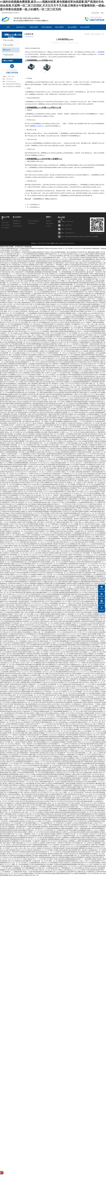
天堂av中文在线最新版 (60, 515)
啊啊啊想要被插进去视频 (13, 396)
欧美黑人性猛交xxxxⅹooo (84, 544)
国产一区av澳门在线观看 (10, 486)
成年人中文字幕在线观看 (93, 333)
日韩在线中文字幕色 (25, 821)
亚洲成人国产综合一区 (31, 875)
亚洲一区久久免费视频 (73, 286)
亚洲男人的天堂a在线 (13, 733)
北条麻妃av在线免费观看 (52, 479)
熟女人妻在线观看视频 (73, 295)
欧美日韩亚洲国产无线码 (70, 763)
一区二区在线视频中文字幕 (76, 515)
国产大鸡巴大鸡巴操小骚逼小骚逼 (72, 263)
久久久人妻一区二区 (55, 385)
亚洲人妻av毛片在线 (98, 479)
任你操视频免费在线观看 (66, 308)
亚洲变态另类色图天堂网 (87, 257)
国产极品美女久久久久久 (24, 626)
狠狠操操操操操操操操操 (91, 380)
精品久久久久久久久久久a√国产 (68, 549)
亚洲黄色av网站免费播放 (13, 448)
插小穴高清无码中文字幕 (42, 709)
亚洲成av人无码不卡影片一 (88, 299)
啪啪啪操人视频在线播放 (50, 331)
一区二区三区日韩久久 (26, 486)
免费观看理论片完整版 (70, 419)
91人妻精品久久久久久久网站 (37, 576)
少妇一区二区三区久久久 (15, 859)
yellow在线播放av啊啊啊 (77, 255)
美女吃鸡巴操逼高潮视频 (56, 655)
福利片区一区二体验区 (53, 410)
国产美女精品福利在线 (88, 376)
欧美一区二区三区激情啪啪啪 (59, 563)
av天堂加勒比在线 (20, 716)
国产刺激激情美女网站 (50, 677)
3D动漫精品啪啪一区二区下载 (69, 560)
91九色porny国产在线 (87, 635)
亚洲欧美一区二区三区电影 (15, 706)
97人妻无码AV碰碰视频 (29, 583)
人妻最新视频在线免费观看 (54, 454)
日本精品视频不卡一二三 (7, 273)
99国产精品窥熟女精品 (10, 387)
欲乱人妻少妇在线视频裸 (37, 475)
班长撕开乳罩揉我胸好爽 (76, 317)
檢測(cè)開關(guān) (18, 226)
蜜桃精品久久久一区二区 (38, 275)
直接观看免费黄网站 (54, 839)
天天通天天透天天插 (56, 513)
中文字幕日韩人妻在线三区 (58, 675)
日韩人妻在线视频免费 (73, 358)
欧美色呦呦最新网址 (8, 500)
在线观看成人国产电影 (62, 255)
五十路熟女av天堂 (61, 441)
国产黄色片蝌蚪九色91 (81, 311)
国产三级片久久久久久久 (49, 279)
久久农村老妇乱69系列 (62, 664)
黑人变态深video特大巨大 (52, 780)
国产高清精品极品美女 (30, 490)
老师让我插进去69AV (93, 580)
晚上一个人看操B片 (12, 735)
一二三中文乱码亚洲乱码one (86, 421)
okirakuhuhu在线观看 (43, 643)
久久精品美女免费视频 (27, 264)
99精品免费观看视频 (15, 598)
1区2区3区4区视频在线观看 (41, 486)
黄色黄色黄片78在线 (90, 495)
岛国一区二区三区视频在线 (87, 320)
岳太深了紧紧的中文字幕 (89, 450)
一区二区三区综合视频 (62, 689)
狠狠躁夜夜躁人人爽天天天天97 (73, 394)
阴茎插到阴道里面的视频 (73, 437)
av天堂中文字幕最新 (14, 697)
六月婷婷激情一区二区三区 (54, 340)
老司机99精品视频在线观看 (66, 661)
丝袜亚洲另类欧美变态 (49, 578)
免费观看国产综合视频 (72, 643)
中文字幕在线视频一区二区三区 (15, 554)
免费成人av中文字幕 (80, 590)
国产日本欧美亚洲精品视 (27, 499)
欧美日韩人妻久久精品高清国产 (14, 272)
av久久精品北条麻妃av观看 (65, 311)
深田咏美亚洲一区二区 (64, 333)
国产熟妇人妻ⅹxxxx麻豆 (23, 828)
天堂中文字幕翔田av (99, 727)
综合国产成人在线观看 (20, 394)
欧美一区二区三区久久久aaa (34, 554)
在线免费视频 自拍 (44, 322)
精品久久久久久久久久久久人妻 (82, 671)
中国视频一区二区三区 (78, 333)
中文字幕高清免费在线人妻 (80, 272)
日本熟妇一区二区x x (63, 344)
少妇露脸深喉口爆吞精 (73, 599)
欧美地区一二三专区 (9, 358)
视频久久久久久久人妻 (90, 394)
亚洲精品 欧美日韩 (38, 601)
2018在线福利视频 (76, 315)
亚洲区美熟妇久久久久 (52, 718)
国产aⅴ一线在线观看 (84, 859)
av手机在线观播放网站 (53, 538)
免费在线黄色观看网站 (27, 655)
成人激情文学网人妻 (99, 259)
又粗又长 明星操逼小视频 (31, 382)
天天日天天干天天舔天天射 (56, 733)
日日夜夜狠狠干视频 (35, 481)
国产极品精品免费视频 (31, 284)
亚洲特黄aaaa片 (23, 688)
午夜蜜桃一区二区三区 (31, 259)
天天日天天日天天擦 (62, 688)
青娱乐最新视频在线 (63, 488)
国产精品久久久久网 (72, 727)
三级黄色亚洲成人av (21, 535)
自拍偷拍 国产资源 (52, 327)
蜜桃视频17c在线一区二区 (59, 808)
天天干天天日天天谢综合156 (73, 383)
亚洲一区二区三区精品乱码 (68, 572)
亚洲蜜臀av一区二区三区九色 (85, 691)
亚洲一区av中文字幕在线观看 (28, 443)
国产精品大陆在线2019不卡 (27, 482)
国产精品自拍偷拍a (94, 846)
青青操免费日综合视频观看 (32, 664)
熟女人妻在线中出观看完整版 (29, 286)
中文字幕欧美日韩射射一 (19, 329)
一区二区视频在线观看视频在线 (36, 715)
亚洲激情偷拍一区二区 (17, 284)
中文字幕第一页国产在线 (53, 859)
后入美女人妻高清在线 (65, 288)
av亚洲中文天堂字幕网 (69, 626)
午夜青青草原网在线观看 (93, 679)
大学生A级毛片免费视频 (19, 682)
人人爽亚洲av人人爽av (96, 459)
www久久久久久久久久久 (52, 428)
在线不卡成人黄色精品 (21, 481)
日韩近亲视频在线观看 (20, 279)
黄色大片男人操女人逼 (74, 290)
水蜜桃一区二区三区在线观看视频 (10, 324)
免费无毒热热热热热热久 (53, 367)
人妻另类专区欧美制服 (64, 338)
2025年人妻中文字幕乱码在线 (59, 450)
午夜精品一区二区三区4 (68, 691)
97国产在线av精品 (62, 416)
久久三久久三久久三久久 (14, 529)
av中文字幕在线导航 (86, 758)
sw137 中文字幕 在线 (92, 454)
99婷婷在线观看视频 (99, 477)
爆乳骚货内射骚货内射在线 (24, 347)
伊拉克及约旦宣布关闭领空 (43, 873)
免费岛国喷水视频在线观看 (10, 738)
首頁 (8, 27)
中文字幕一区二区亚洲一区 (8, 473)
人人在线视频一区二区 (62, 266)
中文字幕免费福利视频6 (75, 716)
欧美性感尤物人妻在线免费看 (22, 277)
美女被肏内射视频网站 (37, 326)
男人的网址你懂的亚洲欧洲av (87, 432)
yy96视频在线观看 (74, 837)
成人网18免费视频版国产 (55, 300)
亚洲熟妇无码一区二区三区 (85, 484)
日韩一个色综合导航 (54, 819)
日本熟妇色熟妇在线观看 (83, 452)
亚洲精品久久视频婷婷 (20, 428)
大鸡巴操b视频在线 (61, 481)
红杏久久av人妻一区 (9, 293)
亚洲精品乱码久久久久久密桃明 (51, 407)
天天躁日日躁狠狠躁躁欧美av (38, 864)
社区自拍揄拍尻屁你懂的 (47, 266)
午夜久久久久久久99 (41, 360)
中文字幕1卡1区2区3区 (64, 342)
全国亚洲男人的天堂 (56, 436)
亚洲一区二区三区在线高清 (42, 306)
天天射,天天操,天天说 (87, 646)
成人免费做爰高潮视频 (62, 857)
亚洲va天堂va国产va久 (39, 522)
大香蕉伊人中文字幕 (49, 652)
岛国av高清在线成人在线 (49, 369)
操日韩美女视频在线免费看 (79, 401)
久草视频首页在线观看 (60, 412)
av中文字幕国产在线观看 (46, 284)
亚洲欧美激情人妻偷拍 (71, 736)
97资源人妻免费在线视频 (57, 252)
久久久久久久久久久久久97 (25, 306)
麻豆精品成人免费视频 (67, 841)
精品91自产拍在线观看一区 (30, 392)
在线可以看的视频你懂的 (96, 500)
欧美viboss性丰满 (89, 623)
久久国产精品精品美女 (15, 356)
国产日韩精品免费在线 (54, 282)
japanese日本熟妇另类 (93, 313)
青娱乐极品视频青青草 (30, 544)
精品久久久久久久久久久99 (71, 634)
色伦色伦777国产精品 (7, 412)
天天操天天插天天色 (18, 259)
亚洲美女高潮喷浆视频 (22, 803)
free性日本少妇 (33, 605)
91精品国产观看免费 (9, 839)
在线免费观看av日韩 (24, 383)
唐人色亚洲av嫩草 (79, 693)
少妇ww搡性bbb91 (8, 805)
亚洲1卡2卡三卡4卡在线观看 (32, 369)
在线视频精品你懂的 (8, 716)
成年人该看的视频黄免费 (39, 263)
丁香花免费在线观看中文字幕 (56, 437)
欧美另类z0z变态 (60, 610)
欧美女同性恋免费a (17, 713)
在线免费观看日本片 (16, 517)
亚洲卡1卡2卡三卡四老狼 (29, 396)
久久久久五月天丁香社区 (22, 594)
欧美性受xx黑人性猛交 (25, 585)
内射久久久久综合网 (54, 452)
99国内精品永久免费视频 (43, 391)
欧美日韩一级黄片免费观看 (13, 338)
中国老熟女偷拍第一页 (25, 601)
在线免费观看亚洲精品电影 (30, 515)
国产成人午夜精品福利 (13, 264)
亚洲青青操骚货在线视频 (49, 272)
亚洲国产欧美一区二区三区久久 (25, 391)
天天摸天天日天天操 (68, 511)
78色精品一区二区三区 (79, 756)
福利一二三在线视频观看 (29, 313)
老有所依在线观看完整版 (51, 832)
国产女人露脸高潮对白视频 (90, 252)
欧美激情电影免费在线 (70, 861)
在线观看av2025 (68, 382)
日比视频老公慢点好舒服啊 (53, 626)
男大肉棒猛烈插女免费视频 (95, 756)
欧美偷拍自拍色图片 (43, 376)
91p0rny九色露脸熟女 (24, 372)
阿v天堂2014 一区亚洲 (81, 331)
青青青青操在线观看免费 (21, 403)
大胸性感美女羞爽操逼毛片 (96, 351)
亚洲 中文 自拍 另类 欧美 (13, 844)
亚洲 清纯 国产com (26, 470)
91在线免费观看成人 (24, 477)
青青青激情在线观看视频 (56, 736)
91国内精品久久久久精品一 (45, 790)
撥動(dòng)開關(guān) (33, 221)
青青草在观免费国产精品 (74, 735)
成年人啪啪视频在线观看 (41, 634)
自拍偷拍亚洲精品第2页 (42, 261)
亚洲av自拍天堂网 (85, 358)
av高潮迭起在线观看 (41, 434)
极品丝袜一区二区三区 (41, 861)
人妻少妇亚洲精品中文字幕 (73, 252)
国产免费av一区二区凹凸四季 (58, 365)
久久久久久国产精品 (43, 726)
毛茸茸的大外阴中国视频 (9, 437)
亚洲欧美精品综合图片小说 (33, 817)
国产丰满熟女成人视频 (11, 783)
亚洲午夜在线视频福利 (21, 362)
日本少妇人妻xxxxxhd (68, 293)
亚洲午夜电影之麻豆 (37, 646)
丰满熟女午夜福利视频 (23, 632)
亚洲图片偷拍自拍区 (75, 360)
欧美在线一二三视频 (61, 666)
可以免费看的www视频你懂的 (65, 754)
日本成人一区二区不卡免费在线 (87, 268)
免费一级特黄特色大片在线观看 (42, 585)
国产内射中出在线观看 (9, 308)
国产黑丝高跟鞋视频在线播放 (89, 585)
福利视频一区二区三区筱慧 (57, 423)
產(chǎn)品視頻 (10, 40)
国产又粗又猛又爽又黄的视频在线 (53, 394)
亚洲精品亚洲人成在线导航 (53, 814)
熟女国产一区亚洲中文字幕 (97, 272)
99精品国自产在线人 (95, 508)
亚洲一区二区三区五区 (28, 365)
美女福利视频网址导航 (93, 578)
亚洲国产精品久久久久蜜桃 (58, 835)
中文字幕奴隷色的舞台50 (21, 412)
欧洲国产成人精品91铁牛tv (56, 769)
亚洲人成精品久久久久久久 (35, 549)
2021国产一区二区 (71, 268)
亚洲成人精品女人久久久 (92, 522)
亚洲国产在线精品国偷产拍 (10, 698)
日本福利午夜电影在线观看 (76, 706)
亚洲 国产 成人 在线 (85, 291)
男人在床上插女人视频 (11, 443)
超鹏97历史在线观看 (43, 455)
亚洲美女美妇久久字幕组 (66, 751)
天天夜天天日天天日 (82, 547)
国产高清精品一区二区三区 (24, 502)
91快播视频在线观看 (17, 490)
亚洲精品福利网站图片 (29, 630)
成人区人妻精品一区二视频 (75, 446)
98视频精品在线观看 (43, 583)
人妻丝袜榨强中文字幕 (67, 538)
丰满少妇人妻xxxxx (21, 273)
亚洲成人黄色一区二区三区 (15, 695)
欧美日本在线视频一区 (88, 607)
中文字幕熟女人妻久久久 (92, 335)
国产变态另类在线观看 (87, 783)
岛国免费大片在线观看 (61, 790)
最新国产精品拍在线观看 (78, 659)
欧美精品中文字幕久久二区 (48, 338)
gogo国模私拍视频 (48, 785)
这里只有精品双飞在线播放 (46, 706)
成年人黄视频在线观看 (87, 713)
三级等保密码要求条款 (68, 405)
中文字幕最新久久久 (68, 389)
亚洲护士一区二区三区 (61, 461)
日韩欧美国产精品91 (81, 817)
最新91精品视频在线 (87, 418)
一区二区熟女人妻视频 (63, 401)
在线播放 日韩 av (91, 288)
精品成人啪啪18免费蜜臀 (16, 441)
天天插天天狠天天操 (84, 711)
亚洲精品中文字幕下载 (96, 282)
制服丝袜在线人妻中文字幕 (15, 659)
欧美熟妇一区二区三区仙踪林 (53, 625)
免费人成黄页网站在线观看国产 (81, 472)
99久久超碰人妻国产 (70, 491)
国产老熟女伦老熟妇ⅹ (68, 531)
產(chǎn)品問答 (85, 27)
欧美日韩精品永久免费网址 (17, 785)
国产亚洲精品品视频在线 (81, 275)
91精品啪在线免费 (68, 508)
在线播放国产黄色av (76, 488)
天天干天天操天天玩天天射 (18, 400)
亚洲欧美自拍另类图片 (22, 621)
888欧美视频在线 (83, 282)
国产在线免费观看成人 (9, 290)
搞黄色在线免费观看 (19, 837)
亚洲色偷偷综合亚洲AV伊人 (43, 363)
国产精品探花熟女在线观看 (58, 261)
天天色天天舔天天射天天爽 (24, 304)
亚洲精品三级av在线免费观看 (65, 309)
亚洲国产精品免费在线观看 (87, 457)
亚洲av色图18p (27, 859)
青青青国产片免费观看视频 (79, 342)
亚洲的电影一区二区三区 (18, 445)
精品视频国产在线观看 (91, 666)
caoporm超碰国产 (61, 871)
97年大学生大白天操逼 (26, 571)
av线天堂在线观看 (80, 578)
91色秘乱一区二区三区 (49, 400)
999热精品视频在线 (68, 454)
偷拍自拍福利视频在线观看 (32, 567)
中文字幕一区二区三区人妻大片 (70, 646)
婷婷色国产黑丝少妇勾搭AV (26, 493)
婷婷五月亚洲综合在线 (96, 378)
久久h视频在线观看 (96, 300)
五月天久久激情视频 (85, 707)
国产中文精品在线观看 (74, 641)
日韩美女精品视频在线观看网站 (47, 313)
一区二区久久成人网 (68, 427)
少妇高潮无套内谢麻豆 (14, 583)
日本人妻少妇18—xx (78, 463)
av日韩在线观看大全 (49, 336)
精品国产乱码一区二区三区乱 (57, 254)
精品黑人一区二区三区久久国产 (91, 722)
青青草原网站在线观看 (81, 511)
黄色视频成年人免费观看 (42, 299)
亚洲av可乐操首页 (62, 369)
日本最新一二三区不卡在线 (87, 565)
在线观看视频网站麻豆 (31, 257)
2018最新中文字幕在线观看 (70, 264)
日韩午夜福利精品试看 (18, 592)
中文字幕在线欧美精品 (29, 801)
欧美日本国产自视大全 (45, 259)
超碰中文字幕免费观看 (85, 558)
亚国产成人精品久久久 (58, 286)
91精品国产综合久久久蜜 (25, 387)
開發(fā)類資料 (10, 55)
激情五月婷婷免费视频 (9, 560)
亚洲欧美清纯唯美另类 (48, 481)
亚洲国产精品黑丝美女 (7, 472)
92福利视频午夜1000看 (48, 659)
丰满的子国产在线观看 (97, 844)
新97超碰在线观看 (7, 715)
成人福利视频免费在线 (37, 403)
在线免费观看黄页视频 (73, 302)
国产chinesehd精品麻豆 (60, 630)
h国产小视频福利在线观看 (82, 309)
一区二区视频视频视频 (64, 272)
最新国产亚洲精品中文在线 (84, 477)
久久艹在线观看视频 (52, 387)
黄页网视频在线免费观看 (13, 376)
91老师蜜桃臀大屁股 (9, 814)
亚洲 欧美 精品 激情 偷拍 (89, 434)
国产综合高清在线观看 (85, 612)
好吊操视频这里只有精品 (93, 464)
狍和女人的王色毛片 (91, 481)
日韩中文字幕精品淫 (93, 362)
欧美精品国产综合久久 (33, 799)
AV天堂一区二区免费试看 (53, 427)
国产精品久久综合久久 (58, 320)
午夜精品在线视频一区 (88, 455)
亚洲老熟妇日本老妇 (22, 576)
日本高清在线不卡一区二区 (35, 472)
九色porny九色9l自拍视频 (60, 607)
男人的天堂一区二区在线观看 (34, 677)
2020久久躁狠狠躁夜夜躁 (13, 419)
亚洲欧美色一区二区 (92, 700)
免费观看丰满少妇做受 (70, 421)
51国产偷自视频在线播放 (48, 318)
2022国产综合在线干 (73, 257)
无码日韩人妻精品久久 (66, 533)
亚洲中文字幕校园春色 (13, 643)
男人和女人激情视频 (80, 580)
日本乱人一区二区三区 (70, 306)
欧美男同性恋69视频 (38, 626)
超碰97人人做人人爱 (81, 751)
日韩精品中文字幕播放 (62, 834)
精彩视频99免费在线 (84, 549)
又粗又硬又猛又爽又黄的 (77, 266)
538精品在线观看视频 (73, 365)
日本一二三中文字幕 (23, 488)
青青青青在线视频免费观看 (77, 695)
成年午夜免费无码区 (80, 362)
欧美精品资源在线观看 (78, 832)
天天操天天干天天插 (57, 502)
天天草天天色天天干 (99, 387)
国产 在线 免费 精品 (53, 644)
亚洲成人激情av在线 (50, 401)
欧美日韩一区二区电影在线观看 (38, 810)
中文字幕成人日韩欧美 (82, 686)
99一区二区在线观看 (15, 823)
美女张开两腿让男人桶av (60, 724)
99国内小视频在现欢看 (96, 273)
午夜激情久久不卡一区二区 (61, 398)
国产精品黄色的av (84, 264)
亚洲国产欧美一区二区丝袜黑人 (85, 531)
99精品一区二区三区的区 (66, 403)
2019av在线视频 (49, 351)
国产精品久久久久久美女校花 (36, 718)
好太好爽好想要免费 (67, 362)
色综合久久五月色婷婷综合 (95, 751)
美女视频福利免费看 (60, 567)
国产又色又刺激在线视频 (88, 781)
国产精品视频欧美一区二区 (67, 327)
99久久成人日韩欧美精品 (33, 407)
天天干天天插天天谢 (84, 592)
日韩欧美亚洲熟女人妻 (35, 668)
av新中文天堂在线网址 (66, 554)
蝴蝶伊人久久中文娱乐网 (50, 592)
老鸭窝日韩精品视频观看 (66, 331)
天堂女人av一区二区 (37, 468)
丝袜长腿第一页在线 (9, 852)
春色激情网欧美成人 (12, 635)
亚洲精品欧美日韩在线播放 (65, 580)
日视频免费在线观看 (80, 533)
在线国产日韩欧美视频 (48, 309)
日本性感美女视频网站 (45, 807)
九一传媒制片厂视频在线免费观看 (93, 322)
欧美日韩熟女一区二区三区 (10, 571)
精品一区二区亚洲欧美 (20, 661)
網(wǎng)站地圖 (95, 12)
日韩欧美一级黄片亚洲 (80, 668)
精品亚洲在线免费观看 (21, 427)
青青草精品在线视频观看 (90, 486)
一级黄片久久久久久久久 (13, 300)
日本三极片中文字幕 (39, 387)
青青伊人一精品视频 (55, 264)
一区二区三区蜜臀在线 (22, 367)
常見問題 (48, 226)
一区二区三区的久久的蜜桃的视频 (29, 255)
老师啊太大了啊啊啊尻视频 (61, 363)
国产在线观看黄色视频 (23, 852)
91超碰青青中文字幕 (82, 293)
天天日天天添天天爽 (30, 491)
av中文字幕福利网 (29, 819)
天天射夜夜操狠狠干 (70, 502)
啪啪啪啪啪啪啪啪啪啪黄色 (32, 317)
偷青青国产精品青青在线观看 (67, 392)
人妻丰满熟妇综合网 (28, 421)
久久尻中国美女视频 (39, 553)
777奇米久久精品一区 (19, 614)
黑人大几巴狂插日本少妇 (88, 365)
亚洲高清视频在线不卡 (98, 472)
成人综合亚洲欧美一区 (81, 661)
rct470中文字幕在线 (6, 329)
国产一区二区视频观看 (28, 300)
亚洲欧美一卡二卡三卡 (7, 549)
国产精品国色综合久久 (39, 828)
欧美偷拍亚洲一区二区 (32, 837)
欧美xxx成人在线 (43, 295)
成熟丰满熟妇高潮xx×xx (85, 619)
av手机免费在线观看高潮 (68, 576)
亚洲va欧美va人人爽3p (65, 603)
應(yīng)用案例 (72, 27)
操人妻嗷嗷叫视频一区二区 (24, 479)
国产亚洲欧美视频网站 (15, 587)
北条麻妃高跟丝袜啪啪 (31, 740)
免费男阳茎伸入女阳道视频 (77, 790)
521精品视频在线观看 (85, 372)
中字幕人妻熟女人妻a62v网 (32, 441)
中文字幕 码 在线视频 (18, 295)
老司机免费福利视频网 (81, 403)
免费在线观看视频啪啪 (14, 565)
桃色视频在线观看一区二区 (63, 463)
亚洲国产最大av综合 (15, 630)
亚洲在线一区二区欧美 (91, 583)
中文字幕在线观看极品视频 (76, 666)
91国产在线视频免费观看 (85, 655)
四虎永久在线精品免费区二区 (41, 409)
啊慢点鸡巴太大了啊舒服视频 (60, 868)
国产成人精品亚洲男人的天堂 (53, 468)
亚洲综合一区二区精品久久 (75, 482)
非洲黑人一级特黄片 (55, 270)
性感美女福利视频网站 (92, 832)
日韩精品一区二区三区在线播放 (73, 380)
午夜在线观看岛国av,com (49, 700)
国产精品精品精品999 (37, 871)
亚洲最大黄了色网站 (95, 603)
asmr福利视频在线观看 (92, 255)
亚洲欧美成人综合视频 (85, 736)
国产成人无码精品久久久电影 (55, 383)
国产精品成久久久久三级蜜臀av (28, 439)
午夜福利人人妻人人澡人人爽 (36, 466)
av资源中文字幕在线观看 (87, 870)
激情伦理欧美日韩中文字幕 (42, 293)
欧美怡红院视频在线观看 (73, 789)
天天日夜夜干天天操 (22, 814)
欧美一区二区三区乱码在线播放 (67, 279)
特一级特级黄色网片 (33, 753)
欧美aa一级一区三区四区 (12, 432)
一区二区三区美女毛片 (40, 358)
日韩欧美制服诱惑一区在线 (56, 432)
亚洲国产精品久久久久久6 (46, 490)
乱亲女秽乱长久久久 (82, 794)
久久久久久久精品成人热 (65, 297)
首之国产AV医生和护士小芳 (52, 589)
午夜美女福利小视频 (9, 410)
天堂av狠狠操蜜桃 (86, 259)
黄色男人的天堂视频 (29, 504)
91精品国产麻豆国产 (58, 544)
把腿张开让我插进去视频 (61, 284)
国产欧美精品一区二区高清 (29, 324)
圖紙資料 (48, 221)
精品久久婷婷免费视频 (71, 291)
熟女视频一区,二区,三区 (85, 479)
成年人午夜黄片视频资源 (64, 518)
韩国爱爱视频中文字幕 (15, 792)
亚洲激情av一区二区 (85, 270)
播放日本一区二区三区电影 (41, 450)
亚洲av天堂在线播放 (74, 843)
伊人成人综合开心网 (54, 621)
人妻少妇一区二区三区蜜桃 (70, 270)
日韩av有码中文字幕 (42, 801)
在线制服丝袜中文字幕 (86, 643)
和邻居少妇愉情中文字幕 (19, 596)
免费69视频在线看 (44, 781)
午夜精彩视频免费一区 (18, 619)
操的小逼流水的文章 (9, 297)
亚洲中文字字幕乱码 (50, 342)
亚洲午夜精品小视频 (71, 655)
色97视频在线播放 (43, 722)
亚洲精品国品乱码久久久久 (68, 428)
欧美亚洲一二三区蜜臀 (62, 317)
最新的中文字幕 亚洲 (91, 535)
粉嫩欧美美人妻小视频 (89, 290)
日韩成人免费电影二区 (56, 508)
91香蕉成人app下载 (89, 724)
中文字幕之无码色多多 (74, 445)
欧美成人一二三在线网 (35, 279)
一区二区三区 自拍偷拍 (36, 812)
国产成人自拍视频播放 (95, 293)
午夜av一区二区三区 (62, 731)
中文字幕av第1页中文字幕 (8, 632)
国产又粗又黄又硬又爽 (54, 275)
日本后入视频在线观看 (82, 639)
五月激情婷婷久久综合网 (51, 572)
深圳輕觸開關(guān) (35, 204)
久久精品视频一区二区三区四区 (74, 614)
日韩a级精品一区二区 (68, 385)
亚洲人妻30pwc (48, 758)
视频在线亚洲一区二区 (47, 641)
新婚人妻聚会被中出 (35, 756)
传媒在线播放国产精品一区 (17, 616)
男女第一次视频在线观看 (10, 821)
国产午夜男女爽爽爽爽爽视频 (32, 344)
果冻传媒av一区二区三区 (23, 729)
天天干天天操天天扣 (8, 594)
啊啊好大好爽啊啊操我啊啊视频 (18, 463)
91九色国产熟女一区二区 (89, 423)
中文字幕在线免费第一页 (26, 841)
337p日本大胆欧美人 (65, 704)
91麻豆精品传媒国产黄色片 (72, 418)
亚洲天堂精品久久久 (79, 554)
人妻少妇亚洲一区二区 (98, 452)
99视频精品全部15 (75, 664)
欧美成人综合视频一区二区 (76, 470)
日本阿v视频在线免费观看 (93, 650)
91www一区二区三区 (71, 432)
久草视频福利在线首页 (57, 565)
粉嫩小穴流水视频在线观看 (85, 468)
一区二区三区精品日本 (45, 439)
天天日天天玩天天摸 (54, 841)
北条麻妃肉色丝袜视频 (22, 551)
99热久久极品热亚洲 (78, 335)
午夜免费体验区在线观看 (33, 700)
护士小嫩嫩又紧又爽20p (47, 581)
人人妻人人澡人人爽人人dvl (21, 340)
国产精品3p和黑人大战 (35, 311)
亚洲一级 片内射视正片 (92, 657)
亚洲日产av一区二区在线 (36, 758)
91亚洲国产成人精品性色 (52, 475)
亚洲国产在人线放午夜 (17, 336)
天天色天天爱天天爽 (73, 585)
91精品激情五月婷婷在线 (95, 401)
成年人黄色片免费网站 (43, 482)
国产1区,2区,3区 (47, 371)
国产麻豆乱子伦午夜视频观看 (9, 495)
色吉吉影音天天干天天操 (36, 572)
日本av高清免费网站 (28, 506)
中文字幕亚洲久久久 (69, 477)
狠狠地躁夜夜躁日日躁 (75, 563)
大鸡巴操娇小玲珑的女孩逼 (37, 389)
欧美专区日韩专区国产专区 (8, 261)
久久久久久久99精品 (20, 574)
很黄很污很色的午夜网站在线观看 (74, 349)
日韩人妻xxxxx (79, 522)
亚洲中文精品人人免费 (42, 264)
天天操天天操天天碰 (79, 277)
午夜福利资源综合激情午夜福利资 (28, 657)
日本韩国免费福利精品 (93, 821)
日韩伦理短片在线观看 (86, 726)
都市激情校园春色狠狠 (62, 464)
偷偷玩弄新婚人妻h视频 (48, 834)
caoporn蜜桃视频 (97, 574)
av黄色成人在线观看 (58, 497)
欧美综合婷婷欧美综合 (35, 371)
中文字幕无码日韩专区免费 (35, 464)
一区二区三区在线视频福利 (41, 291)
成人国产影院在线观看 (95, 760)
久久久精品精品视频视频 (57, 268)
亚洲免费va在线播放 (55, 499)
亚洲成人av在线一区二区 (16, 497)
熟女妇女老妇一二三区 (10, 409)
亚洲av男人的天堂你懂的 (36, 531)
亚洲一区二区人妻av (93, 518)
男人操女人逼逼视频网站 (86, 353)
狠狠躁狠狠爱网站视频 (40, 844)
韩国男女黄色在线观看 (97, 744)
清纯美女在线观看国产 (9, 828)
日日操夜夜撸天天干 (76, 740)
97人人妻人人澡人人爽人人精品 (21, 468)
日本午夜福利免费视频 (69, 625)
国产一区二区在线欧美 (40, 684)
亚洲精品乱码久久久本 (76, 371)
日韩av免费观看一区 (56, 558)
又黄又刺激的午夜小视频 (19, 484)
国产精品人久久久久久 (67, 846)
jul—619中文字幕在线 (6, 279)
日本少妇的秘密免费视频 (85, 441)
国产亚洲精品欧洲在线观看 (67, 760)
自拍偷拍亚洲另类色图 (37, 308)
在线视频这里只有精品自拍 (35, 457)
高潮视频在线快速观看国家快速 (40, 446)
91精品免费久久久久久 (91, 318)
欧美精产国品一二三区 (37, 589)
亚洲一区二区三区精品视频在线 (95, 490)
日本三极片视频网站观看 (10, 255)
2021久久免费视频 (17, 504)
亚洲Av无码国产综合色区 (7, 572)
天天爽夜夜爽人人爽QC (25, 414)
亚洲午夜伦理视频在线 (48, 664)
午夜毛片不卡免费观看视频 (64, 336)
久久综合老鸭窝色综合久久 (57, 295)
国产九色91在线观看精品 (79, 571)
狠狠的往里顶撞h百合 (36, 297)
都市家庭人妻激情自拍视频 (24, 450)
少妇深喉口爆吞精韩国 (71, 848)
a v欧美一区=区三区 (51, 333)
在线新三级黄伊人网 (49, 517)
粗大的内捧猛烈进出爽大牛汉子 (24, 816)
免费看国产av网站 (5, 407)
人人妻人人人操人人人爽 (85, 861)
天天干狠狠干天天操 (47, 445)
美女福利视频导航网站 (73, 771)
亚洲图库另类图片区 (9, 367)
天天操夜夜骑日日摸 (35, 500)
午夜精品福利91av (31, 716)
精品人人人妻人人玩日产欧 (11, 767)
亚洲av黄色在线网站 (82, 677)
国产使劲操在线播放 (44, 562)
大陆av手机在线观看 (29, 556)
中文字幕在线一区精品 (58, 598)
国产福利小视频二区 (89, 383)
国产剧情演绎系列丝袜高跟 (21, 345)
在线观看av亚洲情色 (87, 569)
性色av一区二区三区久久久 (71, 866)
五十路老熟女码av (80, 454)
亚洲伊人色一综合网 (84, 409)
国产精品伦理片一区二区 (33, 309)
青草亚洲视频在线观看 (27, 772)
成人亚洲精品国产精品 (43, 556)
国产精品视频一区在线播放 (13, 434)
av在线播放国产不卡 (77, 324)
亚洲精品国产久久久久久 (84, 626)
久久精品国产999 (69, 823)
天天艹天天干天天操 (85, 493)
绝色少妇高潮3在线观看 (70, 391)
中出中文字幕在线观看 (82, 308)
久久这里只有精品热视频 (44, 607)
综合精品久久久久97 (26, 353)
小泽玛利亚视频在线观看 (97, 389)
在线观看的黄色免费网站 (60, 439)
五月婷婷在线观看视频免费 (53, 594)
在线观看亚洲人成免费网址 (77, 679)
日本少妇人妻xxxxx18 (73, 569)
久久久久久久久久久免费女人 (71, 608)
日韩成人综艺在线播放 (57, 670)
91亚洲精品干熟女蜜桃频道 (28, 354)
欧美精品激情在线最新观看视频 (70, 762)
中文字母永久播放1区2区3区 (26, 495)
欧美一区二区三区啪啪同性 (72, 354)
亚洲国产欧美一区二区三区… (15, 834)
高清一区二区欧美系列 (56, 823)
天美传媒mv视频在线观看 (51, 812)
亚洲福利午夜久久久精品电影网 (77, 826)
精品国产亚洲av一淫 (95, 308)
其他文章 (8, 50)
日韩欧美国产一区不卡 (98, 644)
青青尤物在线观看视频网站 (88, 396)
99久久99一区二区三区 (45, 716)
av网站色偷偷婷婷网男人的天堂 (48, 392)
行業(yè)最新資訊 (46, 27)
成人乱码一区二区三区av (60, 259)
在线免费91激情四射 (72, 320)
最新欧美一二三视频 (11, 871)
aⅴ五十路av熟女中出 (48, 317)
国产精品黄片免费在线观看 (18, 652)
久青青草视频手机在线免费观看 (28, 670)
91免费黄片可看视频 (11, 533)
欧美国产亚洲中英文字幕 (49, 580)
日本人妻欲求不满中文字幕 (80, 603)
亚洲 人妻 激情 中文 (49, 610)
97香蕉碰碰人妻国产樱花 (40, 270)
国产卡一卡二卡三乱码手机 (44, 724)
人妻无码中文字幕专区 (52, 693)
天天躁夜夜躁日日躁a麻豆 (76, 356)
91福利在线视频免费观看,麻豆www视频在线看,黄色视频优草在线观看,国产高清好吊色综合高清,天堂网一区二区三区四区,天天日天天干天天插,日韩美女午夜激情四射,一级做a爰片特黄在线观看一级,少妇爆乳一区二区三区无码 (52, 5)
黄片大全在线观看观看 (45, 257)
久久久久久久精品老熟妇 (27, 374)
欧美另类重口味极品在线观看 (18, 457)
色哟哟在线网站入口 (8, 693)
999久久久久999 (66, 335)
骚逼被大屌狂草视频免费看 (38, 803)
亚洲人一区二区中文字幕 (42, 587)
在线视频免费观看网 (84, 300)
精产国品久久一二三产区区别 (60, 504)
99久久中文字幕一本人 (49, 574)
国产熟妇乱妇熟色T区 (22, 297)
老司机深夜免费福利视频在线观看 (50, 707)
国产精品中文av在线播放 (9, 263)
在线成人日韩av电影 (20, 549)
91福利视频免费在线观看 (24, 349)
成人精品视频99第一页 (98, 745)
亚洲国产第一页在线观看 (83, 327)
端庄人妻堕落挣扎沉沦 (22, 500)
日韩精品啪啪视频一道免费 (35, 351)
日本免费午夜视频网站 (56, 421)
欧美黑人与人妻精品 (8, 475)
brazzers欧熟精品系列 (44, 635)
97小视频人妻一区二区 (81, 538)
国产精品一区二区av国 (60, 445)
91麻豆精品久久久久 (6, 662)
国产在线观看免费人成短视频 (78, 628)
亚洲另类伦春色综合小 (34, 400)
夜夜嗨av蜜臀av (43, 419)
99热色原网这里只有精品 (53, 389)
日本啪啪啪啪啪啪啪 (57, 354)
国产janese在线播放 (36, 345)
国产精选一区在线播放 (72, 372)
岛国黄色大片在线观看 (7, 481)
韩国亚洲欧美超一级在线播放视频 (46, 509)
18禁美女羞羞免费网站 (18, 653)
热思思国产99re (34, 412)
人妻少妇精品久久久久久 (50, 554)
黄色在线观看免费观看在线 (76, 535)
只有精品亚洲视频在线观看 (69, 475)
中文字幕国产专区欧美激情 (76, 657)
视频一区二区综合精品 (76, 284)
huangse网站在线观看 (87, 254)
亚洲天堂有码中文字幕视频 (27, 385)
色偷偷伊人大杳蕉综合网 (21, 252)
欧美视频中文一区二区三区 (62, 315)
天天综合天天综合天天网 (85, 698)
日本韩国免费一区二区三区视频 (19, 326)
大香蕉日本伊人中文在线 (77, 363)
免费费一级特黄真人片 (30, 569)
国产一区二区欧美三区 (87, 843)
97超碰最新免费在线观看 (36, 333)
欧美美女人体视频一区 (60, 713)
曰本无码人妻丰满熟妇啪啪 (77, 753)
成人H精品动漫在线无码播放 (15, 567)
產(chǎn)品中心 (21, 27)
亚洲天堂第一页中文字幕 (60, 356)
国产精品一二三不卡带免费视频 (23, 254)
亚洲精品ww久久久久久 (34, 778)
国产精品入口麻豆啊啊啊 (26, 452)
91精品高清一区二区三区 (20, 531)
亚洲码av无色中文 (17, 491)
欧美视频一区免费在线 (54, 864)
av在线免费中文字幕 (56, 396)
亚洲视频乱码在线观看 (14, 392)
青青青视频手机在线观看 (37, 340)
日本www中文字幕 (72, 409)
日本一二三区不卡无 (24, 446)
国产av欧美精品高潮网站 (12, 794)
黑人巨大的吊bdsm (41, 704)
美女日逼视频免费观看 (56, 491)
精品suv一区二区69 (87, 497)
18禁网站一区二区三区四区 (35, 832)
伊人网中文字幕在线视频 (39, 437)
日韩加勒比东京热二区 (73, 254)
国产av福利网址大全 (96, 864)
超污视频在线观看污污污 (96, 661)
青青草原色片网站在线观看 (80, 273)
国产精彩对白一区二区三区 (36, 329)
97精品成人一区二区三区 (51, 526)
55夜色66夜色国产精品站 (76, 400)
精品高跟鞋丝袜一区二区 (30, 398)
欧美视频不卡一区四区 (64, 443)
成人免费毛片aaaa (65, 832)
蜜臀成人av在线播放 (67, 275)
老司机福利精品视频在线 (7, 327)
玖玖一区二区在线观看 (83, 709)
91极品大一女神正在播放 (79, 313)
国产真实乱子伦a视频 (18, 689)
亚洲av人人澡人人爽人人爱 (52, 520)
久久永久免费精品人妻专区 (52, 531)
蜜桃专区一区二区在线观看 (24, 358)
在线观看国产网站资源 (37, 780)
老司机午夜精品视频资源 (68, 637)
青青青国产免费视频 (72, 726)
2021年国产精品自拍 (78, 542)
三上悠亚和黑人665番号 (77, 344)
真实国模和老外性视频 (75, 536)
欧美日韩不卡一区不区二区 (13, 765)
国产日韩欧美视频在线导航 (88, 866)
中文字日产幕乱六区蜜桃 (41, 513)
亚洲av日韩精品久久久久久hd (55, 304)
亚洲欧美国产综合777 (67, 522)
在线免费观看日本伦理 (64, 345)
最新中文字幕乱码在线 (10, 691)
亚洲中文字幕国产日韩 (7, 252)
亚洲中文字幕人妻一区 (48, 441)
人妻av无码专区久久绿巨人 (58, 455)
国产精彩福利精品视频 (85, 475)
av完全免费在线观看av (53, 787)
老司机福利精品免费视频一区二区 (60, 587)
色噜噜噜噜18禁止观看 (10, 414)
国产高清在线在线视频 (82, 594)
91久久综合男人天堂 (40, 282)
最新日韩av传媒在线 (92, 266)
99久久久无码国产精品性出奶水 (21, 275)
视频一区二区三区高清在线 (71, 396)
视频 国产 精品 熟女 (62, 679)
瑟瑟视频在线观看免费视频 (67, 644)
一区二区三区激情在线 (90, 740)
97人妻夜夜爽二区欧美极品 (85, 499)
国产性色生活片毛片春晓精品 (50, 756)
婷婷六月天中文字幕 (57, 709)
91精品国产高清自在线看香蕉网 (28, 558)
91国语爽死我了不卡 (32, 425)
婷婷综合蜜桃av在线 (15, 506)
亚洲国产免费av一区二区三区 (41, 675)
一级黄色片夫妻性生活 (80, 518)
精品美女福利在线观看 (74, 455)
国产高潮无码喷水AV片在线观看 (86, 392)
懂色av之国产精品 (57, 382)
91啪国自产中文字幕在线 (31, 266)
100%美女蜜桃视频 (7, 342)
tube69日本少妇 (38, 625)
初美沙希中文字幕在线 (60, 425)
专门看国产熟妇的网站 (91, 284)
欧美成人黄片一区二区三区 (91, 675)
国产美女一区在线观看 (52, 277)
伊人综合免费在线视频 (37, 693)
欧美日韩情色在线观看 (60, 506)
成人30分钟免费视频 (31, 562)
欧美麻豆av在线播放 (13, 536)
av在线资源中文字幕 (32, 616)
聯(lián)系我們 (59, 27)
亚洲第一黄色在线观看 (85, 279)
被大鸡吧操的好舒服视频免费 (30, 338)
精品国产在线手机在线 (26, 625)
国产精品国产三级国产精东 (59, 536)
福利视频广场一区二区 (23, 410)
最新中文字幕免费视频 (49, 488)
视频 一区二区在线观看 (56, 861)
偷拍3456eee (85, 412)
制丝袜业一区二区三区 (43, 495)
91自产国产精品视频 (83, 744)
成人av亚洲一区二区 (22, 371)
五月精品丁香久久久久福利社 (39, 477)
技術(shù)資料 (34, 27)
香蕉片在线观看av (90, 542)
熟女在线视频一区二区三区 (22, 342)
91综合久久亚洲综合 (8, 816)
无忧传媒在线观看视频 (98, 327)
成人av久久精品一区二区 (39, 821)
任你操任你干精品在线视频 (97, 345)
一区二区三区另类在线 (92, 695)
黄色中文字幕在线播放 (17, 540)
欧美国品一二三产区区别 (47, 255)
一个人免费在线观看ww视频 (80, 587)
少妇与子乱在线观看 (52, 571)
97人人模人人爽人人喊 (71, 281)
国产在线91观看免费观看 (20, 707)
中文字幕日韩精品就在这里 (61, 807)
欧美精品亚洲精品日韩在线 (8, 711)
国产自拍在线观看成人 (46, 657)
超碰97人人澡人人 (36, 378)
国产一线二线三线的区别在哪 (83, 387)
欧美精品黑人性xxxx (69, 844)
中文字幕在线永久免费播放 (93, 317)
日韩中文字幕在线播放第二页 (65, 798)
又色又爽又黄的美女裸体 (50, 288)
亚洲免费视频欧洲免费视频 (33, 272)
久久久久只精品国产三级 (38, 327)
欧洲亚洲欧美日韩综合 (24, 409)
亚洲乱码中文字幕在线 (15, 398)
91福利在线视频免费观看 (46, 616)
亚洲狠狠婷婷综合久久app (92, 601)
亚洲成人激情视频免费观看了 (56, 783)
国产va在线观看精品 (34, 535)
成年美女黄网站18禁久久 (84, 347)
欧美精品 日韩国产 (67, 821)
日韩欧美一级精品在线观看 (44, 356)
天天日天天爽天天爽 (11, 608)
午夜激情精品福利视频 (69, 513)
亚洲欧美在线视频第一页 (39, 733)
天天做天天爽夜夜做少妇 (9, 372)
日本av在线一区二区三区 (87, 771)
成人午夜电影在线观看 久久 (24, 293)
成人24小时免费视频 (27, 432)
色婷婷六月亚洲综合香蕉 (87, 302)
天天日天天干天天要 (44, 320)
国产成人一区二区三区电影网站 (24, 299)
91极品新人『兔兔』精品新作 (23, 744)
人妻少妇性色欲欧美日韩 (27, 794)
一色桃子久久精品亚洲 (7, 454)
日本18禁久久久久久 (83, 491)
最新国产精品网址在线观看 (50, 853)
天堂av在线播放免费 (18, 664)
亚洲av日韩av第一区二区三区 (43, 870)
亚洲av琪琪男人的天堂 (67, 718)
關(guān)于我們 (5, 217)
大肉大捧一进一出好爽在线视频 (53, 380)
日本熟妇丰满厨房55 (96, 520)
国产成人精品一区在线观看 (11, 354)
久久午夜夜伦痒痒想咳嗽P (97, 780)
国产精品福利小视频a (74, 648)
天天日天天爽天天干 (43, 792)
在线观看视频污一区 (84, 407)
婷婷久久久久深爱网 (81, 351)
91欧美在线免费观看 (22, 572)
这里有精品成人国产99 (61, 758)
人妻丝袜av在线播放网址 (74, 556)
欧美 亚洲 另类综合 (50, 754)
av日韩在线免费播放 (43, 396)
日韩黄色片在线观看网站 (96, 677)
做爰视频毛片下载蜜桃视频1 (85, 576)
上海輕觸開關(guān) (38, 199)
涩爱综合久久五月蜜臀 (17, 257)
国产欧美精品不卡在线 (24, 263)
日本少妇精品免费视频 (18, 318)
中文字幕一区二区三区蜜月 (58, 376)
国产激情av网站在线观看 (19, 832)
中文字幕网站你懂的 (39, 304)
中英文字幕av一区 (75, 527)
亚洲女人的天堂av (69, 304)
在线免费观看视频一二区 (7, 729)
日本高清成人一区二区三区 (52, 691)
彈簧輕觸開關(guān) (35, 207)
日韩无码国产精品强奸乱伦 (47, 702)
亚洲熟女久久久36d (38, 479)
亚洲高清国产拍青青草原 (38, 410)
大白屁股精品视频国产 (93, 414)
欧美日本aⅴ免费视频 (39, 866)
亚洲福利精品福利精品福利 (35, 428)
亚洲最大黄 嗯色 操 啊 (87, 837)
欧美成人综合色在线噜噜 (22, 693)
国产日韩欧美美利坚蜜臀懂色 (65, 578)
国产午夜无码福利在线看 (83, 304)
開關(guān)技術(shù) (38, 126)
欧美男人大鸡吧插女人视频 (41, 843)
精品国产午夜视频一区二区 (83, 745)
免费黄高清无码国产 (36, 488)
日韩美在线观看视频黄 (63, 318)
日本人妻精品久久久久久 (14, 455)
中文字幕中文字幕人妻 (39, 787)
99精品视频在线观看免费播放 (35, 380)
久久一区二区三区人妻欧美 (37, 362)
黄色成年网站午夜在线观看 (69, 367)
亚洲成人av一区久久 (37, 729)
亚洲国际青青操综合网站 (38, 644)
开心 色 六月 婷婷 (65, 601)
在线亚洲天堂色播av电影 (49, 345)
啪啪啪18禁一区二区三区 (55, 347)
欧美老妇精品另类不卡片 (79, 862)
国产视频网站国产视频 (97, 448)
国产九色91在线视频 (86, 473)
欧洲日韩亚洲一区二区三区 (24, 839)
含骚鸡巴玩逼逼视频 (39, 571)
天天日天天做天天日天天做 (96, 630)
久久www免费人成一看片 (94, 652)
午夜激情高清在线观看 (32, 653)
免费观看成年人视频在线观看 (70, 697)
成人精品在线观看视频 (73, 374)
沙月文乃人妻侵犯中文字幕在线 (36, 747)
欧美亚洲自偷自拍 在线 (44, 529)
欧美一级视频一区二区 (50, 297)
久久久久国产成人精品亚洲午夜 (15, 610)
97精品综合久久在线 (97, 367)
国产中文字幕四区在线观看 (58, 430)
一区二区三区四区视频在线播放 (44, 772)
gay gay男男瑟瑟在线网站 (84, 625)
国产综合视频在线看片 (80, 297)
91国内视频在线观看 (86, 801)
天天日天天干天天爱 (28, 870)
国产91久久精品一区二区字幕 (55, 372)
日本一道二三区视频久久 (23, 327)
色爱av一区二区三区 (79, 288)
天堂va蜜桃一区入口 (6, 311)
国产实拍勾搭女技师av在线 (88, 374)
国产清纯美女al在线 (69, 686)
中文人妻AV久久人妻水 (29, 423)
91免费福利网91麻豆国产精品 (42, 502)
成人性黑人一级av (89, 509)
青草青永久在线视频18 (37, 290)
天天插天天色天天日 (37, 342)
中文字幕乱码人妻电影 (21, 668)
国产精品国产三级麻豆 (38, 277)
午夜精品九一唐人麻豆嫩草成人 (32, 288)
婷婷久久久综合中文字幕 (86, 610)
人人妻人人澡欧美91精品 (9, 590)
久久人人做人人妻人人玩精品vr (78, 326)
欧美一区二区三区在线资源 (57, 722)
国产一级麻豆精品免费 (92, 344)
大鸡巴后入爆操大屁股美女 (8, 306)
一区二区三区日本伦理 (30, 623)
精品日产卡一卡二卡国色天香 (79, 662)
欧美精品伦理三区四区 (14, 527)
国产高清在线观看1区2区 (57, 599)
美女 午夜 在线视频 (6, 389)
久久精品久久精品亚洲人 (13, 268)
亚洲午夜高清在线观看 (13, 511)
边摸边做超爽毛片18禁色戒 (41, 628)
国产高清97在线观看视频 (49, 518)
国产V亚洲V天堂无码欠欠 (23, 378)
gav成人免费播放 (23, 333)
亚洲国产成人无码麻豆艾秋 (47, 731)
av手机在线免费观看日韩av (57, 789)
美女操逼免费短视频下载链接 (49, 751)
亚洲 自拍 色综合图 (42, 300)
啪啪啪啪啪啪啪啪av (12, 452)
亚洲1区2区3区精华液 (46, 412)
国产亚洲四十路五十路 (69, 468)
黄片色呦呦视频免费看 (62, 459)
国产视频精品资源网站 (26, 270)
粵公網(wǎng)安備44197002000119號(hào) (64, 243)
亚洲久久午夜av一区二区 (95, 720)
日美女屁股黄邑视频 (24, 691)
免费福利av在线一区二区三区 (86, 747)
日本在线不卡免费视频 (88, 767)
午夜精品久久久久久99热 (70, 493)
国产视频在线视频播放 (11, 291)
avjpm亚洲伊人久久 (88, 808)
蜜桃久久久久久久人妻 (58, 540)
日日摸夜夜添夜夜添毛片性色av (94, 470)
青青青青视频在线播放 (75, 450)
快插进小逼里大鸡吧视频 (24, 522)
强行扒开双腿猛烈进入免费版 (41, 302)
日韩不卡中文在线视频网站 (69, 715)
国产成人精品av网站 (6, 639)
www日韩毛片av (49, 472)
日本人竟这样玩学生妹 (77, 398)
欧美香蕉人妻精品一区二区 (63, 472)
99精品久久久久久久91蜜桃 (27, 774)
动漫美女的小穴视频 (16, 835)
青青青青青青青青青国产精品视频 (91, 354)
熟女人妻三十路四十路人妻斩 (59, 628)
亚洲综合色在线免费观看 (92, 329)
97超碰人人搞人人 (78, 509)
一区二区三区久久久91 (26, 553)
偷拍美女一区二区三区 (57, 291)
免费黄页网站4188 (40, 538)
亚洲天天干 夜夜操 (57, 391)
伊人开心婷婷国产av (31, 295)
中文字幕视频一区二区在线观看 (28, 617)
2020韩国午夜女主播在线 (73, 423)
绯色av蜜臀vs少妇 (14, 772)
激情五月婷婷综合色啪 (13, 286)
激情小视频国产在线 (86, 295)
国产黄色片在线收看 (53, 747)
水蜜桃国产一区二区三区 (7, 347)
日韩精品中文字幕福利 (18, 407)
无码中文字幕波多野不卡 (10, 688)
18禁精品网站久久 (50, 470)
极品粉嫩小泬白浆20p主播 (58, 409)
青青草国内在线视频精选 (57, 302)
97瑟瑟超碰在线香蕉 (26, 599)
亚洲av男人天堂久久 (12, 270)
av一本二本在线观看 (42, 499)
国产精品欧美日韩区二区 (75, 322)
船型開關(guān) (17, 223)
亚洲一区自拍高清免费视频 (82, 776)
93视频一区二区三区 (97, 572)
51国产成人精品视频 (39, 637)
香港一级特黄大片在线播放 (20, 605)
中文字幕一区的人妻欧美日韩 (46, 459)
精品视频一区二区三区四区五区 (9, 282)
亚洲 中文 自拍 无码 (85, 524)
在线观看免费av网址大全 (9, 657)
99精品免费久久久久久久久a (24, 843)
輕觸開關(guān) (17, 221)
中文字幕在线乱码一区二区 (85, 428)
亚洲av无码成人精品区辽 (16, 875)
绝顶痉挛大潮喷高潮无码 (95, 297)
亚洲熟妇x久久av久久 (43, 354)
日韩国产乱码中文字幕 (17, 317)
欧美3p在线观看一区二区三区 (85, 812)
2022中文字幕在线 (40, 448)
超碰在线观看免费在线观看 (60, 873)
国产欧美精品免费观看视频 (68, 747)
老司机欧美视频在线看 (58, 635)
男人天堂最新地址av (75, 607)
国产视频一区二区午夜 (46, 617)
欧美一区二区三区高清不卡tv (68, 619)
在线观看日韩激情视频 (43, 774)
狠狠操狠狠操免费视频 (31, 320)
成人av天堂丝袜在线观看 (45, 324)
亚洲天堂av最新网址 (52, 547)
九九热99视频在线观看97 (40, 744)
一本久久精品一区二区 (26, 282)
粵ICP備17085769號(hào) (44, 243)
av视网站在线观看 (44, 614)
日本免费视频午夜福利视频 (52, 646)
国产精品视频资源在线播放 (14, 569)
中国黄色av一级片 (38, 349)
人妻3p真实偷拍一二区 (23, 430)
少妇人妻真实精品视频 (45, 425)
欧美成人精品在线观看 (53, 745)
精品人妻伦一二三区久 (60, 257)
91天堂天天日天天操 (15, 524)
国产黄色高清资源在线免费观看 (51, 608)
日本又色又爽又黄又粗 (24, 646)
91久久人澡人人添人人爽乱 (58, 792)
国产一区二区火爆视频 (33, 318)
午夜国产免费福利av (92, 749)
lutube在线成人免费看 (22, 679)
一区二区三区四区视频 (73, 598)
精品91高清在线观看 (25, 787)
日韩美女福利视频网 (60, 641)
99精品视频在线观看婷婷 (49, 344)
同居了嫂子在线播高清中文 (69, 479)
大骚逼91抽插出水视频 (10, 545)
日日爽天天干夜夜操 (61, 706)
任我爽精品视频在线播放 (43, 504)
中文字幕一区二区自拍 (52, 308)
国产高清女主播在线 (45, 286)
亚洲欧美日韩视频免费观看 (69, 545)
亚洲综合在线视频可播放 (42, 268)
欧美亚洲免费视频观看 (88, 769)
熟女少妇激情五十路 (89, 735)
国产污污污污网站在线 (27, 798)
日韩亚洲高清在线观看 (74, 810)
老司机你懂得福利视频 (19, 464)
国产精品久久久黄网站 (54, 522)
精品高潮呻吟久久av (93, 668)
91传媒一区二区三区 (91, 400)
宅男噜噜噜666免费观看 (14, 363)
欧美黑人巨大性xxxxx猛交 (91, 315)
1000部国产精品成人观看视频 (62, 623)
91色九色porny (18, 722)
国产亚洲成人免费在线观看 (48, 416)
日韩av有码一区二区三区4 (15, 544)
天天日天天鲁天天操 (71, 803)
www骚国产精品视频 (81, 841)
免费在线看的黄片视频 (17, 266)
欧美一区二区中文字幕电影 (15, 726)
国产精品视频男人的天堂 (53, 362)
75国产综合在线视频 (96, 738)
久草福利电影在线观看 (74, 425)
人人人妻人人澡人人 (92, 753)
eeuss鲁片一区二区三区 (57, 643)
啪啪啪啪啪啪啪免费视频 (87, 551)
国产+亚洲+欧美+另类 (88, 792)
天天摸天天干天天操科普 (40, 473)
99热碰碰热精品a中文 (54, 545)
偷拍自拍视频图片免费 (41, 254)
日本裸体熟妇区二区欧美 (7, 502)
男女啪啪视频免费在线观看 (96, 331)
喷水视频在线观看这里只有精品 (39, 252)
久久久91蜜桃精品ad (78, 495)
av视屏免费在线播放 (75, 259)
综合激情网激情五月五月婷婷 (18, 418)
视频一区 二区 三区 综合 (16, 320)
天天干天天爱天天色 (39, 353)
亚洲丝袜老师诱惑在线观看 (8, 349)
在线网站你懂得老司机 (75, 653)
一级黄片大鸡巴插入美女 (19, 351)
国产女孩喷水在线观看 (51, 549)
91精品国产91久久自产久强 (97, 326)
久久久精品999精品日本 (46, 515)
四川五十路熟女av (44, 670)
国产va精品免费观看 (94, 342)
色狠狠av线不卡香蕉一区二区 (17, 509)
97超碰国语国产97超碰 (76, 805)
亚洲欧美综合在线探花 (49, 679)
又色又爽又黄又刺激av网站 (13, 673)
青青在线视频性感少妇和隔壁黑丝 (91, 562)
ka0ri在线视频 (31, 509)
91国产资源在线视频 (41, 545)
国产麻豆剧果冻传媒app (83, 617)
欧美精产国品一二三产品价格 (89, 608)
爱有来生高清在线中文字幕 (59, 299)
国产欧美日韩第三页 (9, 430)
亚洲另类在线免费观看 (83, 448)
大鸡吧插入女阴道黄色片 (97, 637)
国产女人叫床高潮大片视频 (37, 427)
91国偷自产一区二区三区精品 (9, 333)
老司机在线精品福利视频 (74, 486)
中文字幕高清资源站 (48, 695)
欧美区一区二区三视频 (81, 526)
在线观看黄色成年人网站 (19, 466)
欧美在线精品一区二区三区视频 (40, 430)
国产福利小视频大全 (41, 783)
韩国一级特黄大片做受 (55, 419)
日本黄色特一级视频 (42, 423)
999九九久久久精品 (48, 463)
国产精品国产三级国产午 (76, 369)
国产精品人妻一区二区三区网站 (90, 439)
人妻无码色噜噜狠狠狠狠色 (50, 817)
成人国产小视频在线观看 (82, 389)
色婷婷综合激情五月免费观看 (26, 261)
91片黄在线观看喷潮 (82, 760)
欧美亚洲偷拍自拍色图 (15, 416)
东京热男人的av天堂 (22, 810)
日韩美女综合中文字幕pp (37, 367)
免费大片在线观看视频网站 (57, 583)
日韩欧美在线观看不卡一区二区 (57, 650)
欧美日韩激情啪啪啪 (81, 823)
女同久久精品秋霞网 (89, 263)
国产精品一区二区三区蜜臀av (56, 434)
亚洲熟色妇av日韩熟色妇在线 (93, 369)
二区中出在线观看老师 (23, 290)
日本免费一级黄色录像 (10, 446)
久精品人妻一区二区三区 (7, 479)
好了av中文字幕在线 (53, 533)
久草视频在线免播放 (16, 702)
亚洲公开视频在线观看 (68, 639)
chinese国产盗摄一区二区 (50, 830)
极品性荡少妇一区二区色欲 (54, 686)
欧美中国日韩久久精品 (62, 326)
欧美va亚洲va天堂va (97, 264)
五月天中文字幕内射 (70, 347)
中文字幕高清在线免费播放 (11, 612)
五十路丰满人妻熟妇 (48, 315)
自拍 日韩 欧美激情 (45, 382)
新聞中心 (48, 217)
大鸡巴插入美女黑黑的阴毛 (20, 520)
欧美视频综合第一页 (48, 778)
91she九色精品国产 (13, 754)
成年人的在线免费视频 (27, 281)
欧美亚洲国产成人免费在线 (75, 871)
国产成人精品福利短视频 (94, 517)
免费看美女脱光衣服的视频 (34, 592)
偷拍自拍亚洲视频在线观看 (26, 769)
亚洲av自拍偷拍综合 (66, 277)
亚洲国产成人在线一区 (50, 311)
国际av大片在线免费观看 (26, 783)
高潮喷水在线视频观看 (79, 830)
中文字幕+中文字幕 (76, 504)
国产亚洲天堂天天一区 (92, 363)
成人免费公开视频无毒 (68, 520)
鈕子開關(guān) (32, 223)
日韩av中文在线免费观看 (87, 599)
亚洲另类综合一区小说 (13, 281)
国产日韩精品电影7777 (56, 473)
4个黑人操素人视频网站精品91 (22, 302)
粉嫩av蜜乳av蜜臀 (26, 733)
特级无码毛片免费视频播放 (61, 738)
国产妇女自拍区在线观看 (68, 410)
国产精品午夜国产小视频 (31, 713)
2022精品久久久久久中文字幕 (78, 688)
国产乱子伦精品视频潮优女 (32, 659)
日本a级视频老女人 (74, 439)
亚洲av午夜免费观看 (97, 816)
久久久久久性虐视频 (32, 731)
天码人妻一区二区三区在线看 (79, 834)
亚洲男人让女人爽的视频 (57, 374)
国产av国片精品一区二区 (91, 482)
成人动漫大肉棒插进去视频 (63, 581)
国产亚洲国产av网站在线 (7, 686)
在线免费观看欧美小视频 (83, 819)
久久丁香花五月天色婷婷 (53, 448)
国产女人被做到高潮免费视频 (78, 873)
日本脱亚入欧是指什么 (64, 862)
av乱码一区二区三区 (84, 367)
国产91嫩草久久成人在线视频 (33, 336)
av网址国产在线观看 (19, 380)
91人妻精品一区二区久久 (74, 675)
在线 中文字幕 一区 (9, 304)
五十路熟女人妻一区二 (37, 632)
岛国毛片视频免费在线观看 (44, 630)
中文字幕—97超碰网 (56, 763)
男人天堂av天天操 (56, 293)
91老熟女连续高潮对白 (26, 291)
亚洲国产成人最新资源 (54, 263)
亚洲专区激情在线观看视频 (72, 497)
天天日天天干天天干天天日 (14, 322)
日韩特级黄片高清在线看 (20, 315)
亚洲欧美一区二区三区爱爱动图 (48, 524)
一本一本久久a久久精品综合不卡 (68, 353)
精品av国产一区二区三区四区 (76, 329)
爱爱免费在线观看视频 (57, 774)
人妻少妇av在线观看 (42, 385)
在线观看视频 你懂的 (26, 536)
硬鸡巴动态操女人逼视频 (80, 336)
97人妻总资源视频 (93, 526)
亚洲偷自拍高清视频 (41, 281)
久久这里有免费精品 (62, 400)
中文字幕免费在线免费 (15, 344)
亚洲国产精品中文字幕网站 (31, 751)
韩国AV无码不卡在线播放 (7, 391)
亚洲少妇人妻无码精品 (12, 482)
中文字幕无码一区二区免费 (14, 382)
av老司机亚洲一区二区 (14, 423)
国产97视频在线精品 (82, 410)
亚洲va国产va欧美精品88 (52, 560)
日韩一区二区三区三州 (42, 493)
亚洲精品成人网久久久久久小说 (95, 277)
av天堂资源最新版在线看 (62, 799)
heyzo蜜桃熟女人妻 (50, 290)
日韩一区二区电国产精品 (81, 855)
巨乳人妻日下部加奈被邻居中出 (54, 349)
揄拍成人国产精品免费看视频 (43, 506)
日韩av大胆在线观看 (22, 526)
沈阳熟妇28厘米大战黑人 (44, 569)
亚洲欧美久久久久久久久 (46, 461)
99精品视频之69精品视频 (41, 436)
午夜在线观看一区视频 (13, 637)
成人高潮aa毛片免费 (69, 436)
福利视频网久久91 (12, 538)
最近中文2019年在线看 (23, 308)
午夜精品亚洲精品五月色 (13, 515)
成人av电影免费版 (38, 560)
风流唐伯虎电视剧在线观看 (31, 416)
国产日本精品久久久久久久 (51, 378)
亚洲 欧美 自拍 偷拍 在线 (80, 589)
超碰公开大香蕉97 (8, 378)
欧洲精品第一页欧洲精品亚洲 (17, 826)
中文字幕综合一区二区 (38, 762)
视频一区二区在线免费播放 (96, 571)
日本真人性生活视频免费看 (58, 486)
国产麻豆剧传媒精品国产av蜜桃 (42, 414)
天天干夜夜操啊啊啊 (56, 711)
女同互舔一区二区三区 (68, 553)
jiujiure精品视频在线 (95, 742)
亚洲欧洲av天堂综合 (55, 796)
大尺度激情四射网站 (52, 353)
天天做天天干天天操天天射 (59, 322)
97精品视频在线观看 (55, 511)
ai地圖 (102, 12)
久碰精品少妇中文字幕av (66, 387)
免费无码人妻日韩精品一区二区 (67, 698)
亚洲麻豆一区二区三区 (43, 374)
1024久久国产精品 (36, 608)
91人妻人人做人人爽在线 (64, 700)
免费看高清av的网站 (47, 826)
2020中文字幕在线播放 (18, 309)
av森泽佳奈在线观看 (65, 273)
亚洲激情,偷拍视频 (62, 470)
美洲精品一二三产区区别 (79, 338)
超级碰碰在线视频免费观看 (69, 282)
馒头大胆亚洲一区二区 (31, 461)
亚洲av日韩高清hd (93, 662)
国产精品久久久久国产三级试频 (61, 529)
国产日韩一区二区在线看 (57, 726)
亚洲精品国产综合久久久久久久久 (30, 578)
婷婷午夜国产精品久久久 (63, 542)
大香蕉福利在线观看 (33, 596)
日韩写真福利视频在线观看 (15, 727)
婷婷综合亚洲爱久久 (30, 727)
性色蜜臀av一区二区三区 (44, 648)
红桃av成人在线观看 (85, 281)
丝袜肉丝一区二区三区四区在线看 (90, 286)
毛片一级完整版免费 (28, 268)
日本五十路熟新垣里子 (59, 735)
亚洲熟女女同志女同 (27, 697)
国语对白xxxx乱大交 (56, 634)
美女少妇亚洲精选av (36, 671)
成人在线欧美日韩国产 (82, 520)
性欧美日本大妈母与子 (11, 385)
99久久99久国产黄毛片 (34, 484)
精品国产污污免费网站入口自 (11, 374)
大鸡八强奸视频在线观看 (36, 405)
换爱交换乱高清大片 (91, 515)
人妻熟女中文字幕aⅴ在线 (83, 385)
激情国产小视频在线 (73, 785)
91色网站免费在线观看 (82, 436)
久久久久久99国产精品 (74, 412)
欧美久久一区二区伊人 (88, 437)
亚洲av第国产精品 (10, 401)
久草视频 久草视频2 (53, 850)
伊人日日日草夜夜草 (66, 729)
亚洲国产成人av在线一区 (30, 322)
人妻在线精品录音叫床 (69, 632)
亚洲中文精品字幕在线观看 (52, 405)
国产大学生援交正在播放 (72, 635)
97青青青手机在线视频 (68, 448)
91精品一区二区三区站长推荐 (40, 563)
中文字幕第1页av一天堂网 (30, 419)
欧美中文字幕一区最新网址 (76, 481)
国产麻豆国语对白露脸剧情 (55, 418)
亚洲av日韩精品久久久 (52, 273)
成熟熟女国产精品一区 (60, 569)
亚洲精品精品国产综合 (82, 405)
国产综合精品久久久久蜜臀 (56, 281)
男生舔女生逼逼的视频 (30, 459)
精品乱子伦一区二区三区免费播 (11, 313)
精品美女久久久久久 (73, 261)
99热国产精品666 (89, 371)
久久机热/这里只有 (86, 261)
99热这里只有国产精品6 (74, 430)
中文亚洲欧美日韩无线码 (64, 574)
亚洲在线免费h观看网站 (83, 644)
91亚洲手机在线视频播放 (92, 349)
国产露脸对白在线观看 (59, 585)
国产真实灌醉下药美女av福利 (71, 816)
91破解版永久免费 (77, 581)
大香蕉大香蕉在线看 (72, 610)
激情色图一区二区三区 (11, 547)
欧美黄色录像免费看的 (53, 828)
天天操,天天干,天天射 (15, 335)
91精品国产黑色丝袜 (42, 508)
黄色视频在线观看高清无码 (85, 419)
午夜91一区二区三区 (35, 315)
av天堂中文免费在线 (18, 461)
